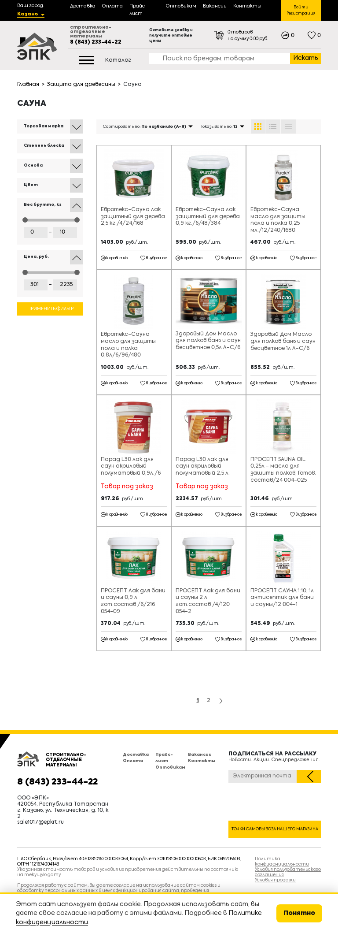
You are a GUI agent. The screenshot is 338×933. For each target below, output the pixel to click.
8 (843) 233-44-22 (95, 42)
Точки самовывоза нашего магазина (274, 829)
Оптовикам (170, 767)
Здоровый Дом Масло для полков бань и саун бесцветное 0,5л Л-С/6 (208, 340)
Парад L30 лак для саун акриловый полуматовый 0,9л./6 (131, 466)
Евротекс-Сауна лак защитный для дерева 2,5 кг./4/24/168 (133, 216)
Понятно (299, 913)
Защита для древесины (81, 84)
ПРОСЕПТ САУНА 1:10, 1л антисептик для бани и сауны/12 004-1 (282, 597)
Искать (305, 58)
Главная (28, 84)
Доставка (136, 755)
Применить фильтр (50, 309)
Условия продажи (275, 880)
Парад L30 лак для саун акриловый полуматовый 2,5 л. (203, 466)
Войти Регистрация (301, 10)
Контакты (201, 761)
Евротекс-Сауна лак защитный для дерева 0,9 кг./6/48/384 (208, 216)
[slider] (25, 220)
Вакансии (200, 755)
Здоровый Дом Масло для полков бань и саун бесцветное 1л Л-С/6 (283, 341)
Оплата (133, 761)
